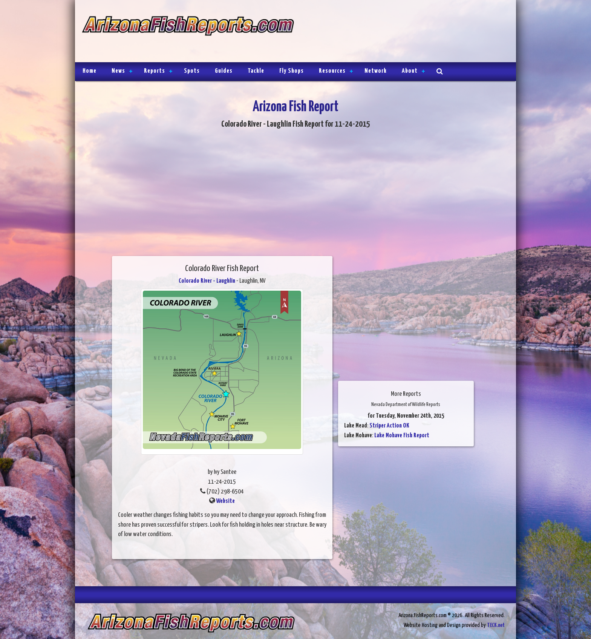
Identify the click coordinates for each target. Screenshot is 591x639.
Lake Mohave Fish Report (401, 435)
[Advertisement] (402, 32)
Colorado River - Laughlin (207, 281)
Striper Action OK (389, 426)
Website (225, 501)
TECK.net (496, 625)
